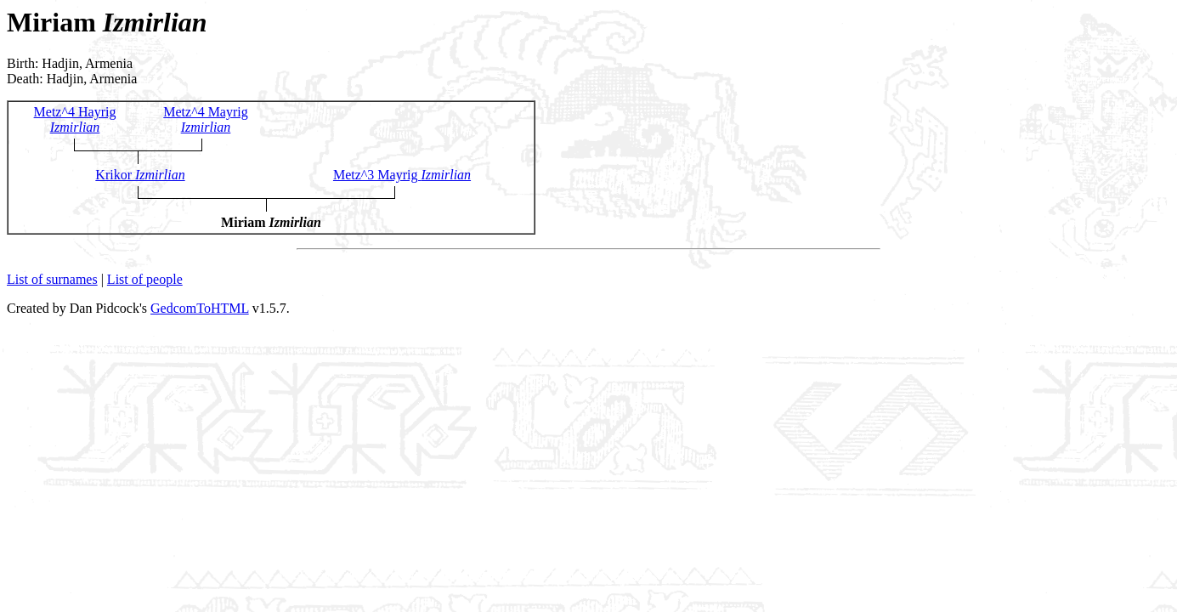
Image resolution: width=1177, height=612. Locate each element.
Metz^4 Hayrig (75, 119)
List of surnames (52, 279)
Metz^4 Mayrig (205, 119)
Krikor (139, 174)
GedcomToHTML (199, 308)
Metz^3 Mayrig (402, 174)
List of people (145, 279)
